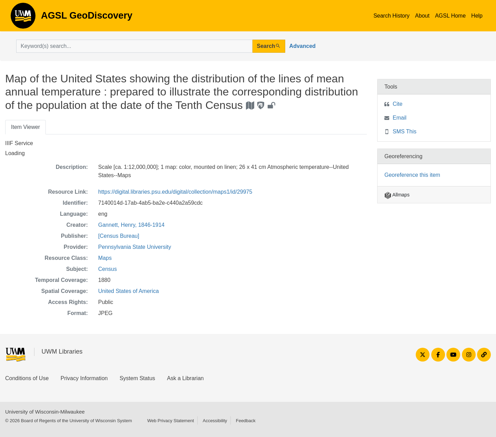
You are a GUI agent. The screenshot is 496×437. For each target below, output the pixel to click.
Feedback (246, 420)
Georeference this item (412, 175)
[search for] (134, 46)
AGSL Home (450, 16)
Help (477, 16)
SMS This (404, 131)
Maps (105, 258)
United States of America (128, 291)
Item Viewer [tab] (25, 127)
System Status (137, 378)
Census (107, 269)
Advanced (302, 46)
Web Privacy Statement (170, 420)
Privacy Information (84, 378)
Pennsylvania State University (134, 247)
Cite (397, 104)
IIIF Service (19, 143)
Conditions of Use (27, 378)
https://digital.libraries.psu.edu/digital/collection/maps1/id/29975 (175, 192)
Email (399, 118)
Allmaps (397, 194)
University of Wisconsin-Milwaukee (45, 412)
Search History (391, 16)
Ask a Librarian (185, 378)
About (422, 16)
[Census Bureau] (118, 236)
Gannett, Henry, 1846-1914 (131, 225)
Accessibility (215, 420)
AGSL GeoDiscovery (23, 18)
